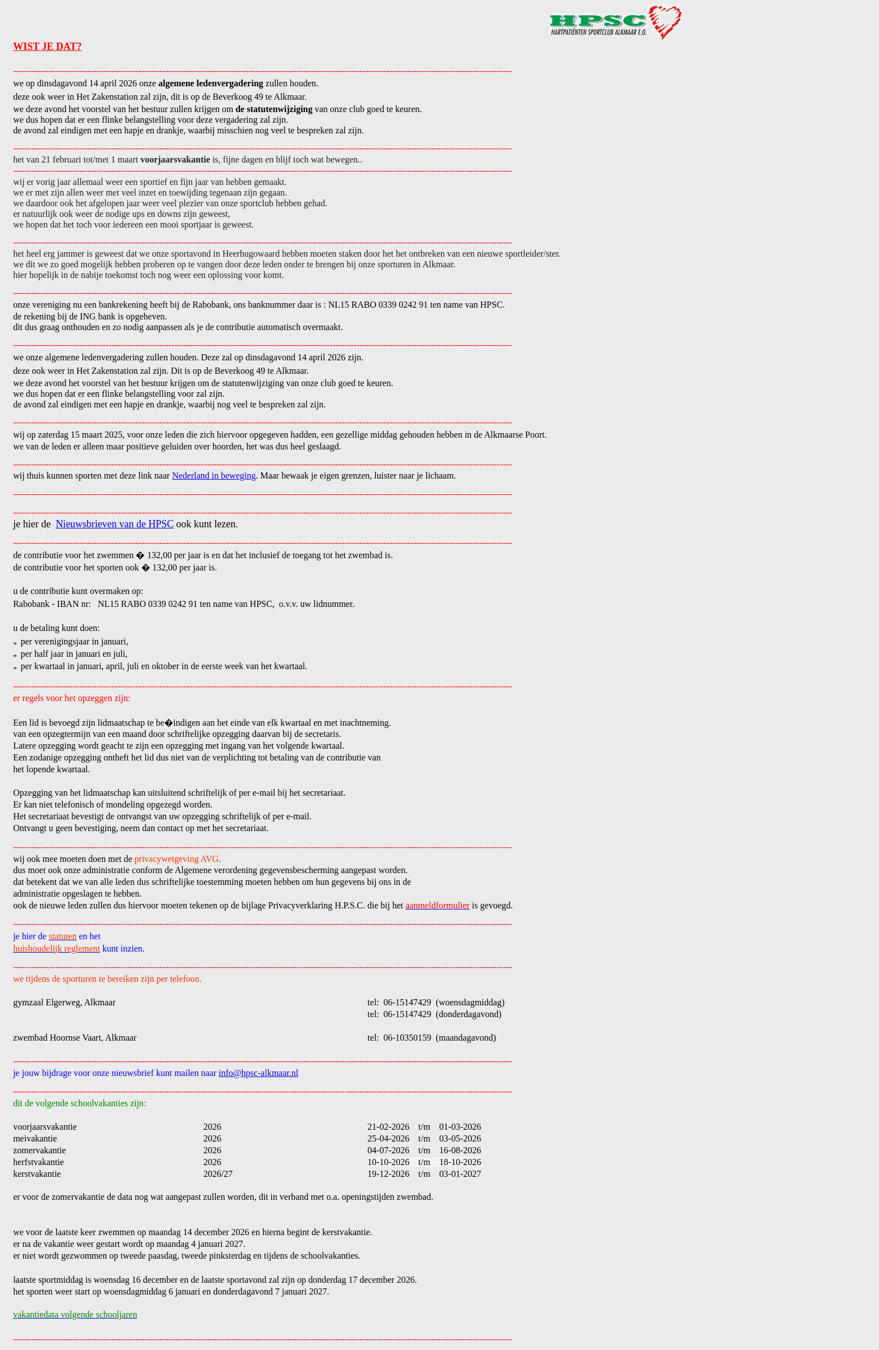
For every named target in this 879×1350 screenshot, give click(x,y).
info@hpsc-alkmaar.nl (258, 1073)
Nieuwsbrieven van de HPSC (114, 524)
